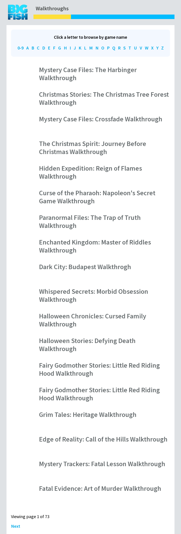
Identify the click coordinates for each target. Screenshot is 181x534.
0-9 (21, 48)
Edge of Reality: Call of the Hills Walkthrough (103, 439)
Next (15, 526)
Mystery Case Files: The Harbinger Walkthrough (88, 73)
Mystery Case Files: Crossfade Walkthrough (100, 119)
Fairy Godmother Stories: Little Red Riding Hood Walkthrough (99, 369)
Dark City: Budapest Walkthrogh (85, 266)
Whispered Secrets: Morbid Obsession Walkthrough (93, 295)
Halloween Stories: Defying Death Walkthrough (87, 344)
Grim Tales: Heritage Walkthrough (88, 414)
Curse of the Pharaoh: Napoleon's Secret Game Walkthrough (97, 197)
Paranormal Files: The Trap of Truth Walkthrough (90, 221)
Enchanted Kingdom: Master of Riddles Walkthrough (95, 246)
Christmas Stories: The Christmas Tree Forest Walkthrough (104, 98)
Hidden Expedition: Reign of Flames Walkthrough (90, 172)
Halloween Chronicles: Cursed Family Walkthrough (92, 320)
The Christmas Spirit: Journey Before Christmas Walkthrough (92, 147)
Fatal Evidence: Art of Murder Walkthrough (100, 488)
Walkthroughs (52, 8)
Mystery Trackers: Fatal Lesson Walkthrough (102, 463)
